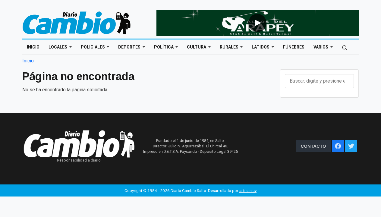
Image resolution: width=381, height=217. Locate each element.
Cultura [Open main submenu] (197, 47)
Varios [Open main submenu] (321, 47)
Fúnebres (293, 47)
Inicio (33, 47)
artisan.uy (248, 190)
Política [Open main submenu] (164, 47)
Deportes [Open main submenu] (129, 47)
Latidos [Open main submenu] (261, 47)
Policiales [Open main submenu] (93, 47)
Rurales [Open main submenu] (229, 47)
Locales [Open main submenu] (58, 47)
